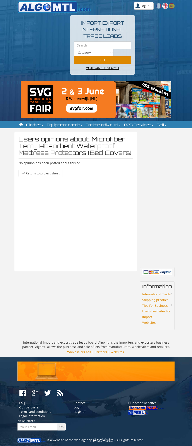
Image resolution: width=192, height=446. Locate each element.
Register (80, 412)
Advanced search (102, 68)
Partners (101, 352)
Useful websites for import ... (156, 314)
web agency (83, 440)
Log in (78, 407)
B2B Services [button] (138, 125)
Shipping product (155, 300)
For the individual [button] (103, 125)
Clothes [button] (34, 125)
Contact (79, 403)
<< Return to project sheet (40, 173)
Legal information (32, 416)
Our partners (28, 407)
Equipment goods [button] (64, 125)
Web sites (149, 322)
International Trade (156, 294)
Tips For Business (155, 305)
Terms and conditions (35, 412)
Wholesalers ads (79, 352)
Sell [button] (161, 125)
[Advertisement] (75, 222)
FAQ (22, 403)
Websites (117, 352)
